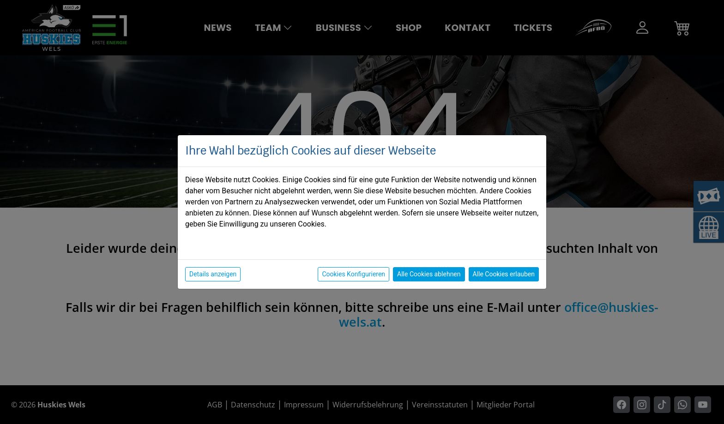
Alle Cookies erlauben (504, 274)
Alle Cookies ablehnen (428, 274)
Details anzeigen (212, 274)
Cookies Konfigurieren (353, 274)
